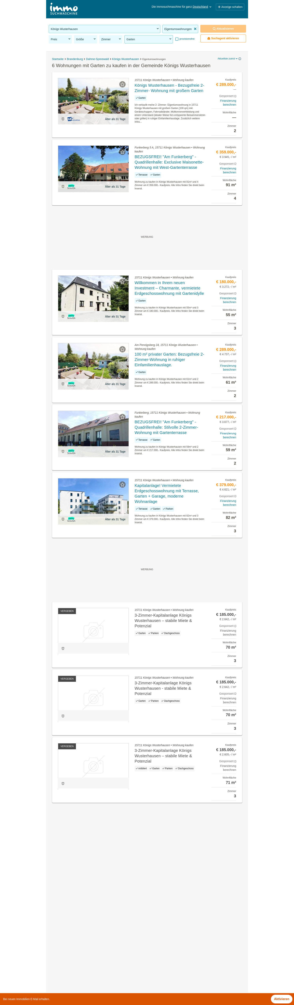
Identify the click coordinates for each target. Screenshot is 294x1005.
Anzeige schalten (230, 6)
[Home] (64, 9)
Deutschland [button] (202, 6)
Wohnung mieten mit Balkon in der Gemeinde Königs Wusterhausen (96, 940)
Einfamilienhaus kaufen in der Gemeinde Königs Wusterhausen (93, 949)
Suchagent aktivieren (223, 38)
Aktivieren (281, 999)
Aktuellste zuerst (227, 58)
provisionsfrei (187, 38)
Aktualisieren (223, 28)
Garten (149, 39)
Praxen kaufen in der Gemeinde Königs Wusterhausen (87, 958)
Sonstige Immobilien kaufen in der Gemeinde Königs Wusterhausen (96, 923)
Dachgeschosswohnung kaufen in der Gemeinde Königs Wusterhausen (99, 932)
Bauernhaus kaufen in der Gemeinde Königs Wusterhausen (90, 966)
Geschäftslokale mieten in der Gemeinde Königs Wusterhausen (93, 914)
